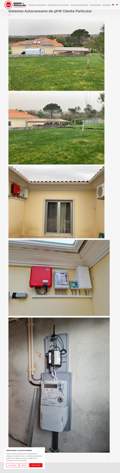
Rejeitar (23, 465)
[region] (24, 458)
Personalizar (12, 465)
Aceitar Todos (36, 465)
